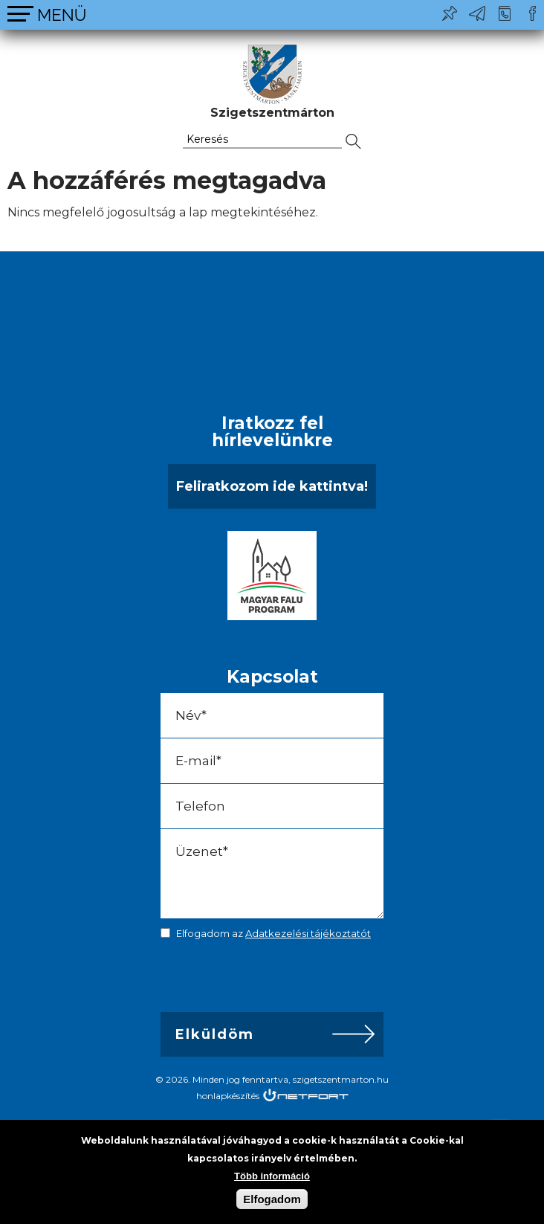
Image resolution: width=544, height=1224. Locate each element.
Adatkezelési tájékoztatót (308, 933)
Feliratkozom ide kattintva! (272, 486)
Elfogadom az (273, 933)
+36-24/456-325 (504, 13)
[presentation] (265, 979)
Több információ (272, 1176)
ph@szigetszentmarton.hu (477, 13)
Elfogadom (272, 1199)
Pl (449, 13)
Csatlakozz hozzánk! (532, 13)
